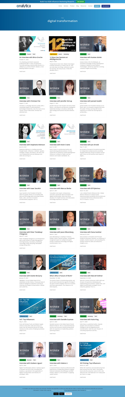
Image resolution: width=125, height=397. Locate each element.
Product (71, 6)
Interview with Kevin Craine (60, 145)
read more (22, 72)
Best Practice (54, 54)
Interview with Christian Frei (29, 101)
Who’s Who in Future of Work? (61, 276)
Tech (34, 54)
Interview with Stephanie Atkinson (32, 145)
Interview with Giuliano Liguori (30, 363)
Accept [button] (56, 393)
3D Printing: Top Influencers (90, 363)
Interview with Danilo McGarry (30, 276)
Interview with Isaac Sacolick (30, 189)
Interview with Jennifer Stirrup (61, 101)
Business (29, 360)
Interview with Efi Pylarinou (90, 189)
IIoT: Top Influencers (27, 320)
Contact (89, 6)
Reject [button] (61, 393)
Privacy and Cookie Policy (58, 390)
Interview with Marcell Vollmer (91, 276)
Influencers (106, 6)
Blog (76, 6)
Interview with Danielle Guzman (61, 320)
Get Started (80, 1)
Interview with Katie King (89, 320)
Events (60, 54)
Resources (82, 6)
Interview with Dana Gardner (90, 232)
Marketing (66, 54)
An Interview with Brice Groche (30, 58)
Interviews (22, 54)
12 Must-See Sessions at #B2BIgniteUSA (59, 59)
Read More (68, 393)
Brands (96, 6)
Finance (29, 54)
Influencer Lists (54, 273)
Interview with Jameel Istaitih (91, 101)
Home (59, 6)
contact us (89, 390)
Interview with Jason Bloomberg (61, 232)
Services (65, 6)
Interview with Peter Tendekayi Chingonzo (30, 233)
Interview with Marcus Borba (60, 189)
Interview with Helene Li (59, 363)
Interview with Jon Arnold (89, 145)
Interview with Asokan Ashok (91, 58)
